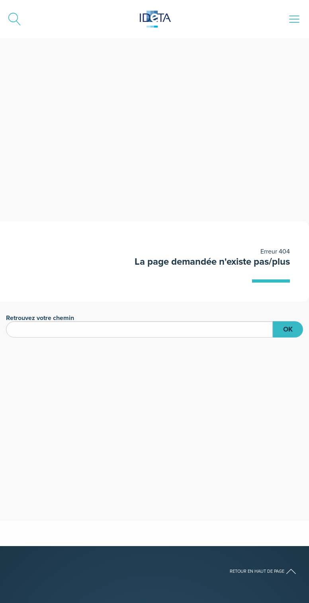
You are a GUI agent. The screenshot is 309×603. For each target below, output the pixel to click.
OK (288, 329)
